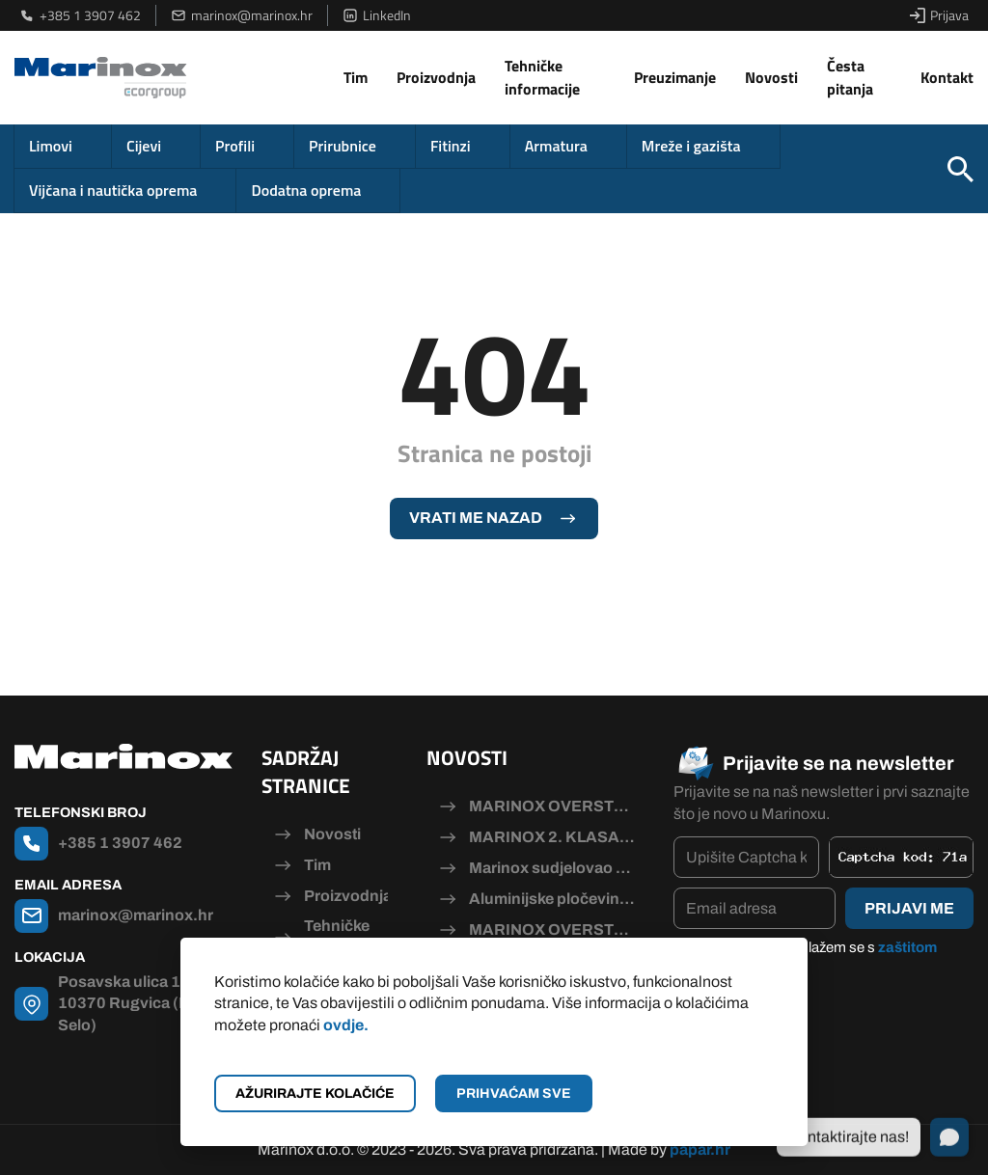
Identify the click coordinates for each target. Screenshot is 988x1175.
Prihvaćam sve (513, 1093)
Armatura (556, 145)
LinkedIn (377, 15)
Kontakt (947, 77)
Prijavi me (909, 908)
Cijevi (143, 145)
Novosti (771, 77)
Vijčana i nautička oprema (113, 190)
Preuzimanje (675, 77)
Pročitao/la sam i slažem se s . (815, 958)
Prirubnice (342, 145)
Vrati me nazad (475, 517)
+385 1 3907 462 (80, 15)
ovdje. (346, 1025)
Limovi (50, 145)
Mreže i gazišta (691, 145)
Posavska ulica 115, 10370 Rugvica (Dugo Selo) (138, 1003)
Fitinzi (450, 145)
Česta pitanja (850, 76)
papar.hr (700, 1149)
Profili (235, 145)
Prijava (939, 15)
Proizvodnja (436, 77)
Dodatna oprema (306, 190)
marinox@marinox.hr (242, 15)
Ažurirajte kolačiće (315, 1093)
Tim (355, 77)
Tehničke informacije (542, 76)
